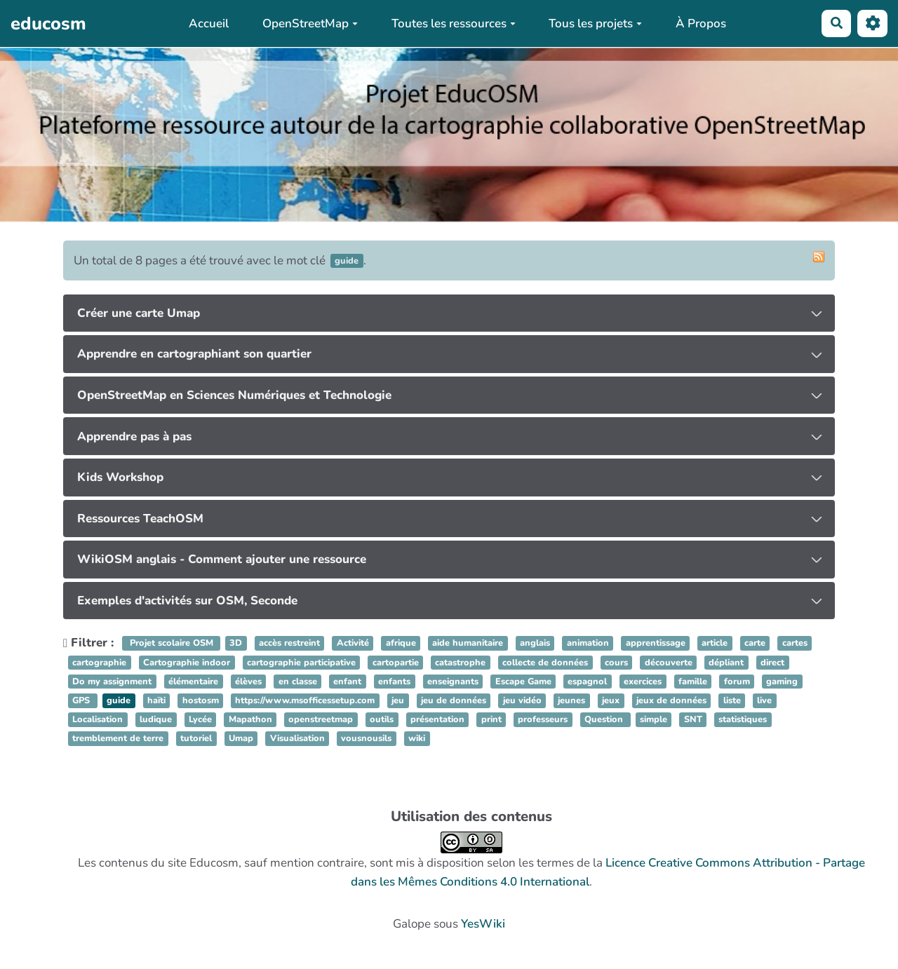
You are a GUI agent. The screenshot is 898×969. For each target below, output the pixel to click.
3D (235, 643)
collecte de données (545, 662)
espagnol (587, 681)
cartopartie (396, 662)
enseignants (452, 681)
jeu (397, 700)
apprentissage (655, 643)
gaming (782, 681)
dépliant (726, 662)
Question (605, 719)
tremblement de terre (117, 739)
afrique (401, 643)
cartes (794, 643)
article (715, 643)
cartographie (99, 662)
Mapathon (250, 719)
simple (653, 719)
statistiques (742, 719)
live (764, 700)
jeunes (571, 700)
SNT (693, 719)
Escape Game (523, 681)
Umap (241, 739)
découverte (668, 662)
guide (118, 700)
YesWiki (483, 924)
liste (732, 700)
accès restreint (289, 643)
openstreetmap (320, 719)
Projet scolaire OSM (171, 643)
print (491, 719)
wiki (416, 739)
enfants (394, 681)
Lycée (200, 719)
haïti (156, 700)
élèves (248, 681)
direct (772, 662)
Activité (353, 643)
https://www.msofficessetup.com (305, 700)
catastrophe (460, 662)
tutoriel (196, 739)
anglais (535, 643)
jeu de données (453, 700)
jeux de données (671, 700)
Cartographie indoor (186, 662)
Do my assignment (112, 681)
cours (616, 662)
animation (588, 643)
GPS (82, 700)
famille (692, 681)
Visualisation (297, 739)
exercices (643, 681)
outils (382, 719)
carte (754, 643)
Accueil (209, 23)
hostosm (200, 700)
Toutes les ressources (453, 23)
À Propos (701, 23)
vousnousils (366, 739)
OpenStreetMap (310, 23)
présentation (437, 719)
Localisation (97, 719)
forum (737, 681)
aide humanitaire (467, 643)
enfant (347, 681)
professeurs (543, 719)
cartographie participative (301, 662)
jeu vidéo (522, 700)
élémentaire (193, 681)
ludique (156, 719)
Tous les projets (595, 23)
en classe (298, 681)
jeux (610, 700)
